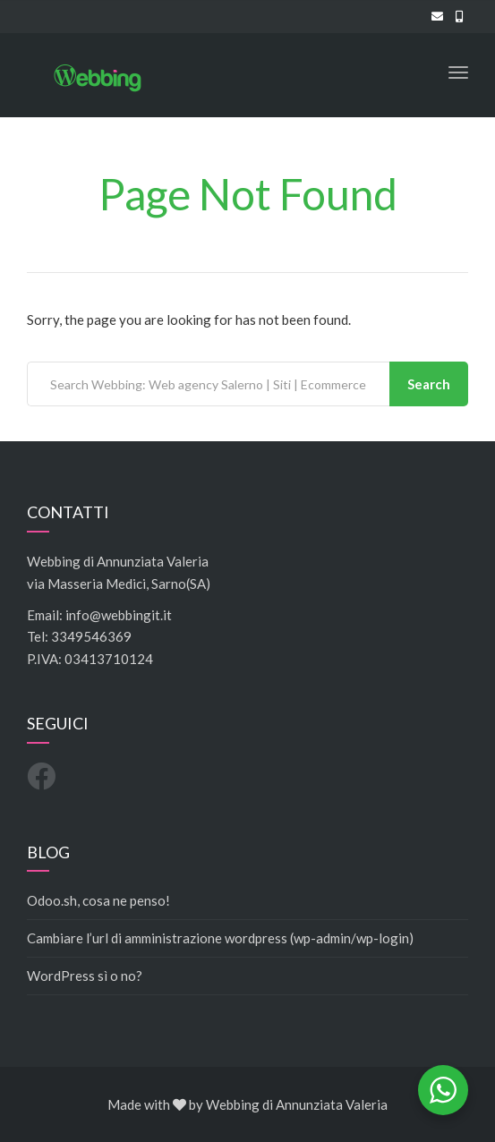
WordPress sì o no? (84, 975)
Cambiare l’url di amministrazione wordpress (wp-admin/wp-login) (220, 938)
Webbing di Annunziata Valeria (297, 1104)
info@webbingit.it (118, 615)
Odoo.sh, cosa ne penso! (98, 900)
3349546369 (91, 636)
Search (428, 384)
